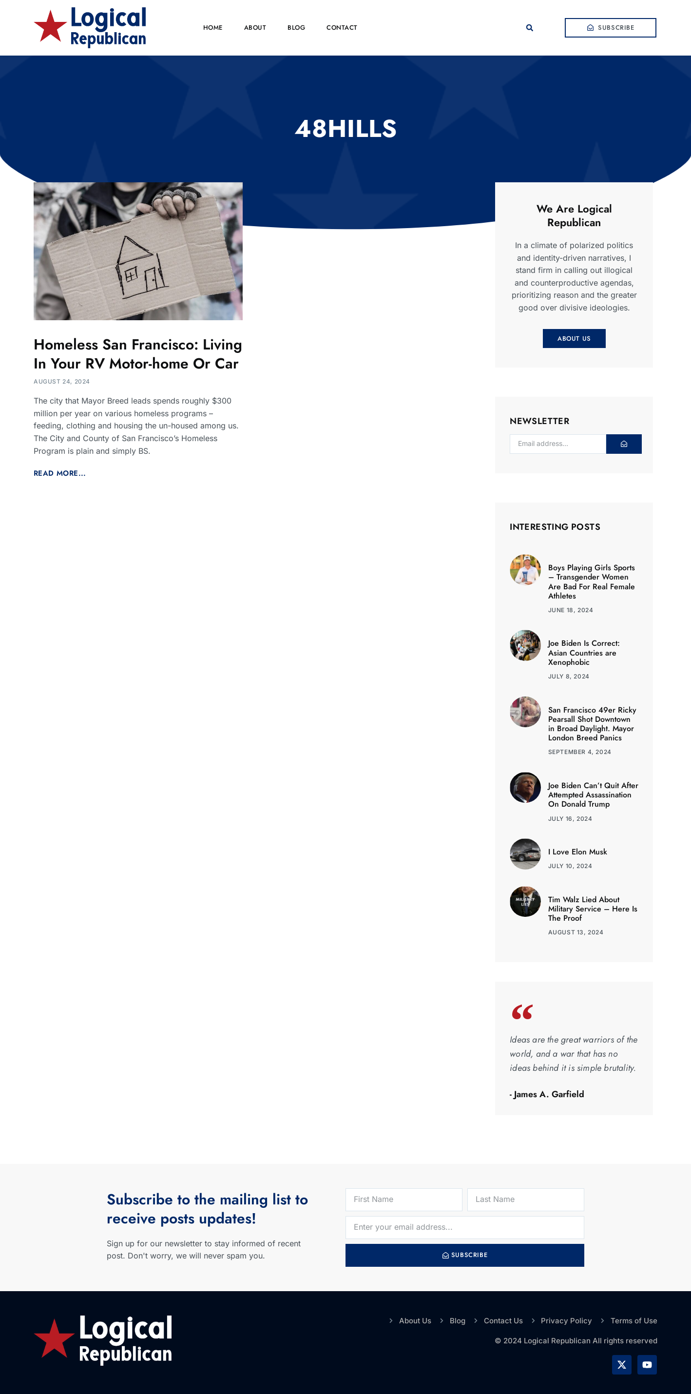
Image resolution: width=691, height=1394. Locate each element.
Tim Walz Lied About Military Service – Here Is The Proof (592, 909)
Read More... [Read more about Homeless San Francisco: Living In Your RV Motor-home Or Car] (60, 473)
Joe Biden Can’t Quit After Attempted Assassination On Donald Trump (593, 795)
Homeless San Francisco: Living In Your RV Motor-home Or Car (138, 354)
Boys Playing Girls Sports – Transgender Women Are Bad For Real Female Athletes (591, 581)
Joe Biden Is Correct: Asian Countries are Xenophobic (584, 652)
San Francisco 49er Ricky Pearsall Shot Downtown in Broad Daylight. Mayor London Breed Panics (592, 724)
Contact (342, 27)
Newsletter (539, 421)
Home (213, 27)
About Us (574, 338)
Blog (296, 27)
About (255, 27)
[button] (529, 27)
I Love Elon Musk (577, 851)
